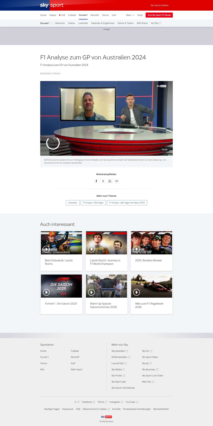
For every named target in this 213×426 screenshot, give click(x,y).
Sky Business (149, 370)
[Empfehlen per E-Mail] (116, 181)
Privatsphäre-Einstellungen (137, 409)
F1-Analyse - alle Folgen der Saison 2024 (127, 203)
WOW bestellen (121, 357)
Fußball (72, 15)
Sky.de (146, 364)
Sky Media (118, 370)
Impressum (67, 409)
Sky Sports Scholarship (123, 387)
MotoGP (94, 15)
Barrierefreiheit (161, 409)
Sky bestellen (119, 351)
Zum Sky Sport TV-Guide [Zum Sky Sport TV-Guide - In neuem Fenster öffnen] (159, 15)
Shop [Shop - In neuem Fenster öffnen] (140, 15)
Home (43, 15)
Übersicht (60, 23)
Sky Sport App (119, 381)
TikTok (102, 402)
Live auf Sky (119, 364)
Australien (72, 203)
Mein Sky (147, 382)
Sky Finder (118, 376)
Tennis (105, 15)
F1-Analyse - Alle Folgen (93, 203)
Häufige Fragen (52, 409)
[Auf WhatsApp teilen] (110, 181)
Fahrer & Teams (126, 23)
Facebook (88, 402)
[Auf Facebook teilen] (96, 181)
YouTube (131, 402)
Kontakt (116, 409)
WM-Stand (142, 23)
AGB (78, 409)
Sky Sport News (150, 357)
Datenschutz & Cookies (96, 409)
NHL (42, 369)
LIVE (63, 15)
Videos (52, 15)
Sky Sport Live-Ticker (152, 375)
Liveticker (83, 23)
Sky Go (146, 351)
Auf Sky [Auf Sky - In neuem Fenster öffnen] (154, 23)
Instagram (116, 402)
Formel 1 (83, 15)
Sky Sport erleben (160, 5)
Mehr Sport (76, 369)
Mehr (130, 15)
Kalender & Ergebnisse (102, 23)
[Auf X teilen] (103, 181)
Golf (114, 15)
